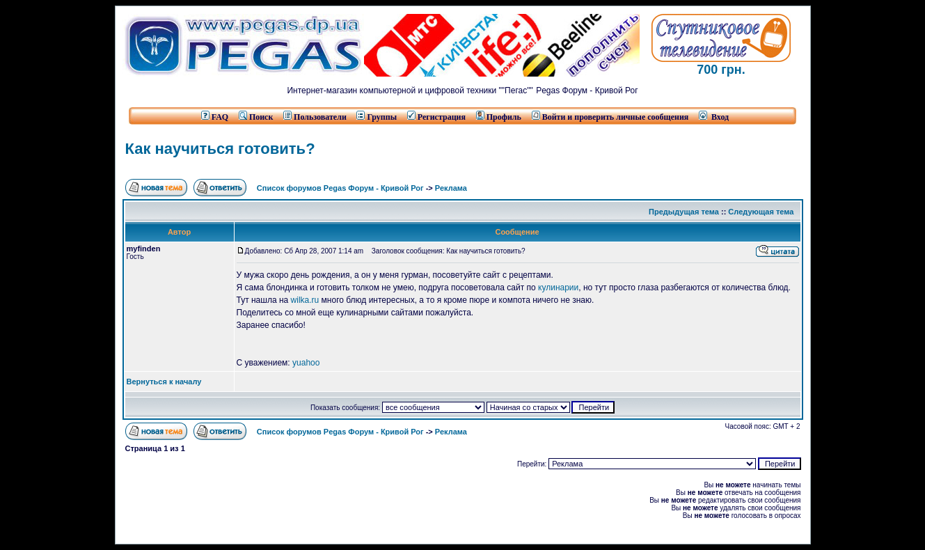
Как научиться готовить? (220, 148)
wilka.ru (305, 300)
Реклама (451, 188)
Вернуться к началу (164, 381)
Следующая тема (760, 211)
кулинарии (558, 287)
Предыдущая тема (684, 211)
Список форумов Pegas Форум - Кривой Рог (340, 188)
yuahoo (305, 363)
